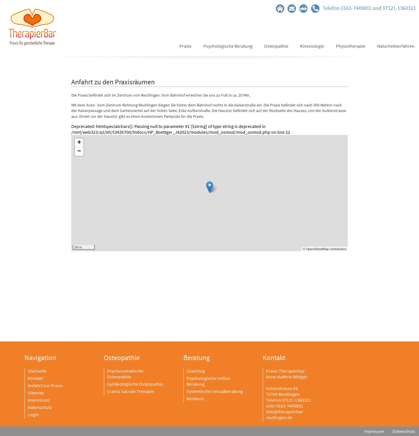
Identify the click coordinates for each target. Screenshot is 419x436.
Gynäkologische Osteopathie (135, 384)
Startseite (37, 371)
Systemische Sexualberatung (215, 391)
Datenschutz (40, 407)
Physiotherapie (350, 46)
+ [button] (79, 142)
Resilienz (195, 398)
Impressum (39, 400)
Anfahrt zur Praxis (45, 385)
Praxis (185, 46)
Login (33, 414)
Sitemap (36, 393)
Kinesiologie (312, 46)
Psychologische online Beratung (208, 381)
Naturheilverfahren (396, 46)
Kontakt (35, 378)
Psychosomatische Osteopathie (125, 374)
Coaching (196, 371)
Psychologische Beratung (228, 46)
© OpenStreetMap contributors (324, 249)
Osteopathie (276, 46)
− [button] (79, 151)
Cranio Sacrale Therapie (130, 391)
